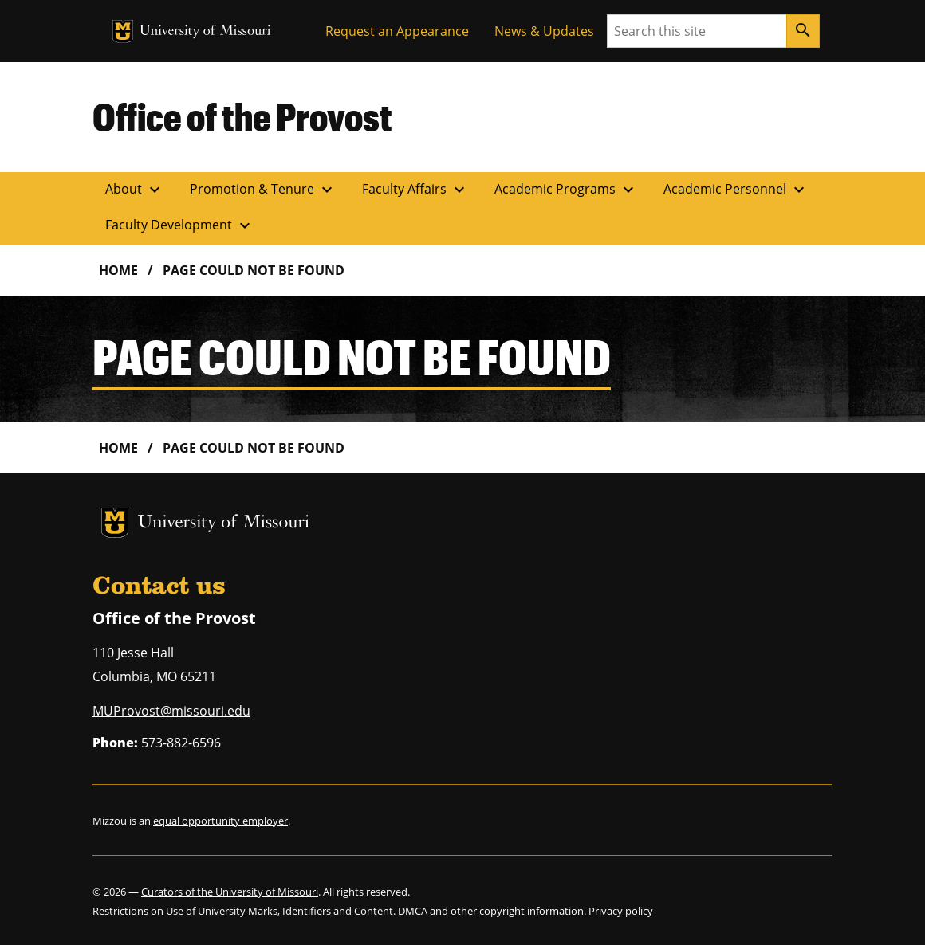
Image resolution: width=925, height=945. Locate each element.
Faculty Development (179, 225)
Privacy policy (620, 911)
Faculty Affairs (415, 189)
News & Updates (544, 31)
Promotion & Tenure (263, 189)
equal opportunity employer (220, 821)
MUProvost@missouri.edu (171, 711)
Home (118, 270)
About (134, 189)
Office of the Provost (242, 116)
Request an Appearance (397, 31)
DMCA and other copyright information (491, 911)
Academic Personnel (736, 189)
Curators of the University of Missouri (229, 891)
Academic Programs (566, 189)
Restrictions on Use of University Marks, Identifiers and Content (242, 911)
